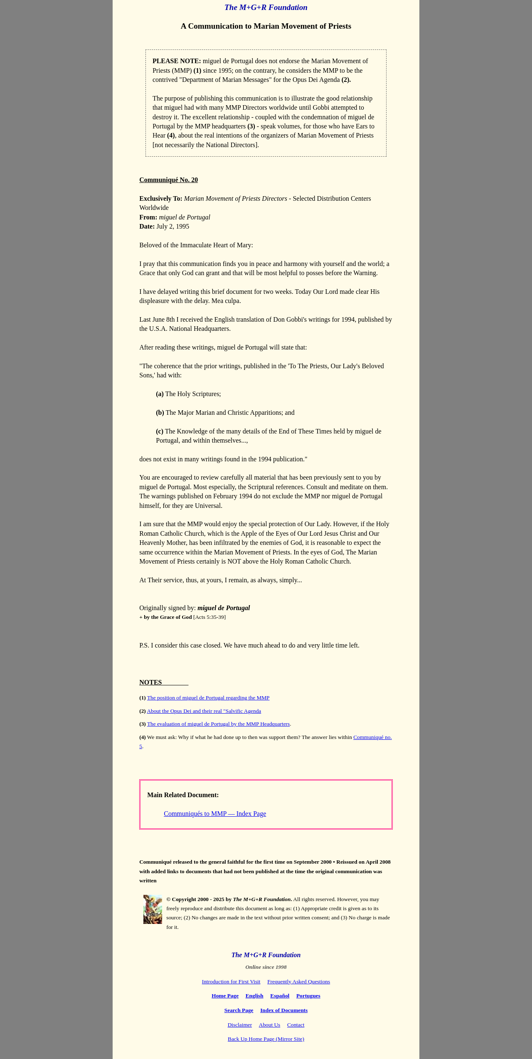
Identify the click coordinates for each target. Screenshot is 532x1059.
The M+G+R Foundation (266, 7)
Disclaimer (240, 1025)
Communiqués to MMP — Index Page (215, 813)
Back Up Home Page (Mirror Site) (266, 1039)
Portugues (308, 996)
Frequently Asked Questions (298, 981)
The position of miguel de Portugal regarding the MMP (208, 698)
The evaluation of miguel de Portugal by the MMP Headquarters (218, 724)
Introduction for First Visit (231, 981)
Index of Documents (284, 1010)
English (255, 996)
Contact (295, 1025)
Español (279, 996)
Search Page (239, 1010)
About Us (269, 1025)
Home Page (225, 996)
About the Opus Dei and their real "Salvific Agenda (204, 711)
